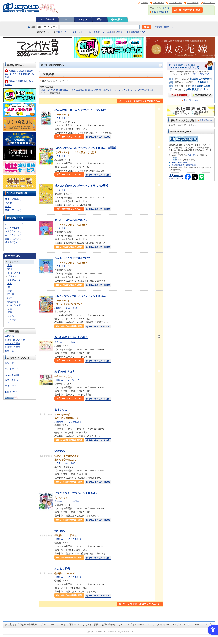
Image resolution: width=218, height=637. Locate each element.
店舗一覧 (144, 3)
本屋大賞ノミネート (140, 32)
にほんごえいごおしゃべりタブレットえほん (80, 295)
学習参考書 (13, 301)
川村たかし (60, 380)
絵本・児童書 (14, 305)
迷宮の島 (59, 451)
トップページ (47, 19)
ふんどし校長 (62, 568)
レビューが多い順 (122, 90)
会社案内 (9, 624)
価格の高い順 (65, 90)
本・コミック (11, 262)
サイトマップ (209, 3)
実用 (9, 269)
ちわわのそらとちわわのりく (71, 337)
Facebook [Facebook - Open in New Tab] (139, 624)
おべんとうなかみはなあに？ (71, 220)
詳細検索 (158, 27)
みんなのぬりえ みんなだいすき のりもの (80, 109)
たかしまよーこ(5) (14, 224)
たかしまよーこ (62, 118)
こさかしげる (75, 421)
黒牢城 (110, 32)
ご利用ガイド (158, 3)
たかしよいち (61, 463)
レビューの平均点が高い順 (142, 90)
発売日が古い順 (94, 90)
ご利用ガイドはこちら (200, 74)
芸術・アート (14, 272)
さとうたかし (61, 342)
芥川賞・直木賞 (12, 347)
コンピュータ (14, 280)
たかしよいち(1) (13, 238)
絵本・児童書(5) (13, 199)
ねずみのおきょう (64, 371)
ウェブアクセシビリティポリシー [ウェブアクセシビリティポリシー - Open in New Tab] (169, 624)
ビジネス (11, 276)
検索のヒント (169, 27)
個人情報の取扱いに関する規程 (184, 165)
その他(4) (9, 203)
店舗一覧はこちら (191, 100)
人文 (9, 283)
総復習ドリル (122, 32)
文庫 (9, 309)
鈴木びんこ (76, 501)
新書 (9, 312)
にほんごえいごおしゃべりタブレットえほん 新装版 (85, 147)
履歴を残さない (206, 120)
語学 (9, 298)
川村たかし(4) (12, 228)
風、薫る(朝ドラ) (97, 32)
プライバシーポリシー (52, 624)
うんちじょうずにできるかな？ (72, 257)
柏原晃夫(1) (11, 242)
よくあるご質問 (175, 3)
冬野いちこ (76, 463)
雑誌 (99, 19)
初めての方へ (11, 391)
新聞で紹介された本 (15, 340)
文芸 (9, 265)
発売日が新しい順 (79, 90)
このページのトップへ (202, 624)
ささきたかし (61, 501)
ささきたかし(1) (13, 231)
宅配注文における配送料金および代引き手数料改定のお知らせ (19, 73)
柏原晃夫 (58, 308)
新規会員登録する (160, 12)
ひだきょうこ (75, 380)
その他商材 (117, 19)
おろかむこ (60, 409)
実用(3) (8, 206)
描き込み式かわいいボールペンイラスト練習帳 (81, 185)
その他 (10, 316)
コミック (82, 19)
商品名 (43, 90)
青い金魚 (59, 530)
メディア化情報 (12, 343)
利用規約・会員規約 (27, 624)
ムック (10, 323)
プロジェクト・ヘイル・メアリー (71, 32)
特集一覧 (9, 351)
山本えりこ (76, 342)
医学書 (10, 294)
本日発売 (9, 336)
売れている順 (107, 90)
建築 (9, 290)
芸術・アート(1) (13, 210)
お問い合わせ (192, 3)
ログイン (166, 8)
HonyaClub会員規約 (179, 162)
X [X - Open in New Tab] (148, 624)
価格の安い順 (52, 90)
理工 (9, 287)
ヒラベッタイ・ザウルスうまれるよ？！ (77, 492)
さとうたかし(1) (13, 235)
